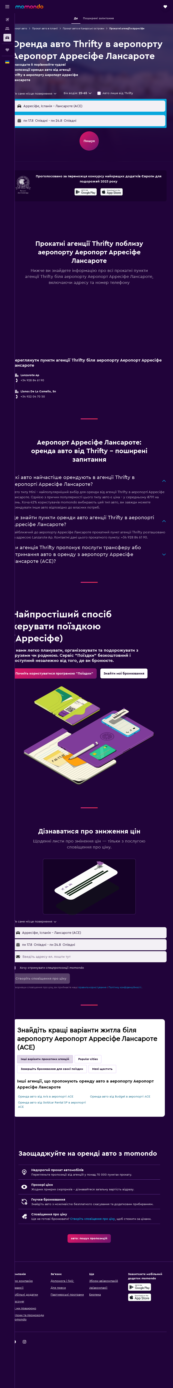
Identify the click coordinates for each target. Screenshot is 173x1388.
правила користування (101, 1009)
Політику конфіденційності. (134, 1009)
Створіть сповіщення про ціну (101, 1254)
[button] (7, 6)
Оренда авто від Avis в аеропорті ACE (55, 1118)
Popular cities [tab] (97, 1081)
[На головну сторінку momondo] (29, 6)
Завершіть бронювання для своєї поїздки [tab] (61, 1091)
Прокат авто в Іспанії (54, 28)
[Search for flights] (7, 19)
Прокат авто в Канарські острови (92, 28)
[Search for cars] (7, 37)
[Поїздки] (7, 50)
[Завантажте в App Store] (116, 204)
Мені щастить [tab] (111, 1091)
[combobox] (44, 106)
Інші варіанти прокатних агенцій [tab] (54, 1081)
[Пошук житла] (7, 28)
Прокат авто (28, 28)
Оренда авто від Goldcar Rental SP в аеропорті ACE (53, 1127)
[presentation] (116, 204)
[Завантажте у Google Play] (90, 204)
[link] (63, 696)
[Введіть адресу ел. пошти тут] (98, 979)
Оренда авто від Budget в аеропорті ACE (125, 1118)
